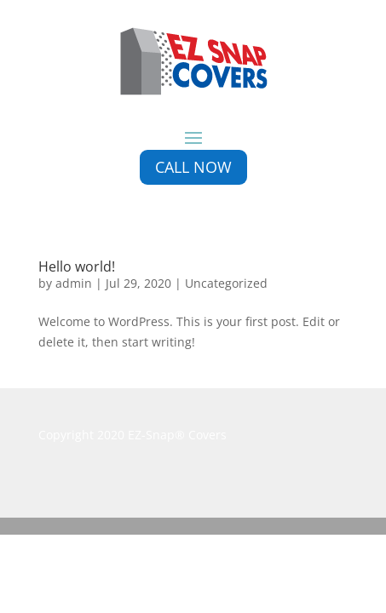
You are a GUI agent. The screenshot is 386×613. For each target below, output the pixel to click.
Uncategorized (226, 283)
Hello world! (76, 266)
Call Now (193, 167)
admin (73, 283)
